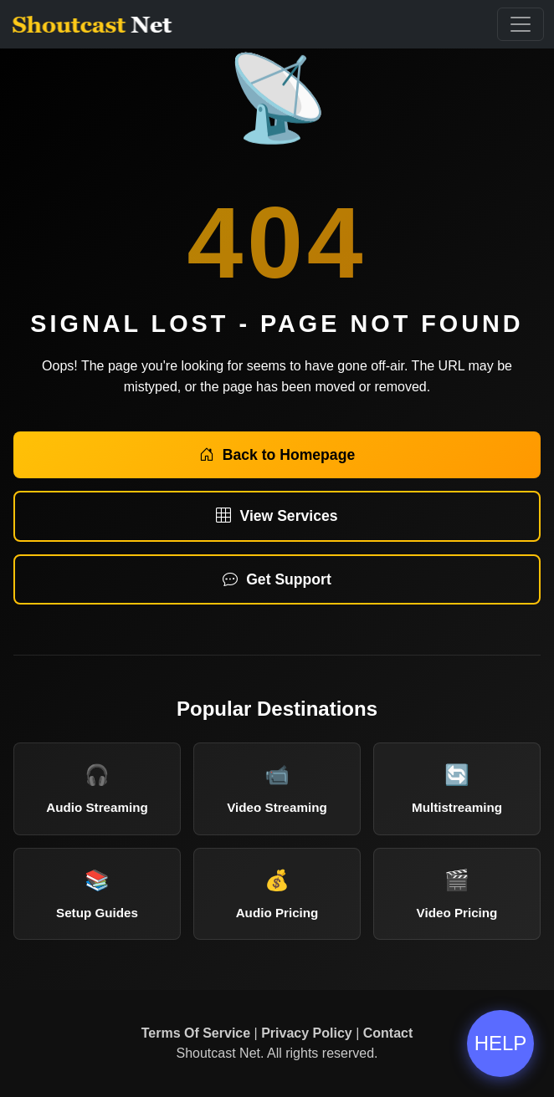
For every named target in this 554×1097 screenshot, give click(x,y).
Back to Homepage (277, 455)
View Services (276, 516)
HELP (500, 1043)
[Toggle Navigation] (520, 24)
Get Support (277, 579)
